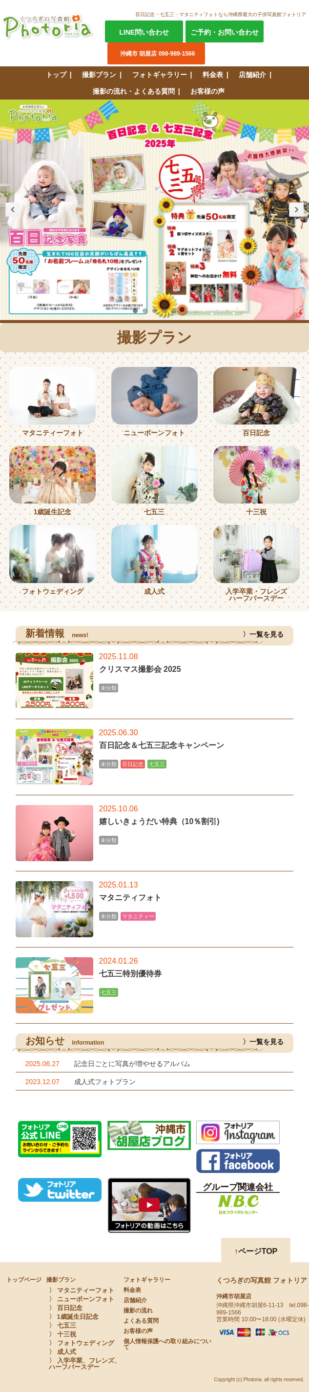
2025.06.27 (42, 1064)
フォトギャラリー (159, 75)
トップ (56, 75)
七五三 (157, 764)
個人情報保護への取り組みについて (167, 1344)
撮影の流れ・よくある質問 (134, 91)
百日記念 (133, 764)
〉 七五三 (62, 1325)
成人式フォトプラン (105, 1082)
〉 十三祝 (62, 1334)
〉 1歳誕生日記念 (74, 1316)
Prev (13, 210)
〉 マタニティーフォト (81, 1290)
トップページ (23, 1279)
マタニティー (138, 916)
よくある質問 (141, 1320)
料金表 (213, 75)
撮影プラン (99, 75)
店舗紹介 (252, 75)
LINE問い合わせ (144, 32)
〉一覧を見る (263, 634)
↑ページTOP (256, 1251)
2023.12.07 (42, 1082)
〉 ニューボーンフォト (81, 1299)
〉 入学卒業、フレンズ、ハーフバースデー (85, 1364)
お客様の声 (207, 91)
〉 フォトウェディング (81, 1343)
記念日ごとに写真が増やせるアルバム (132, 1064)
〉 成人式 (62, 1351)
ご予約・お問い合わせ (224, 32)
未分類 (109, 688)
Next (296, 210)
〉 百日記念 (65, 1307)
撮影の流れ (138, 1310)
